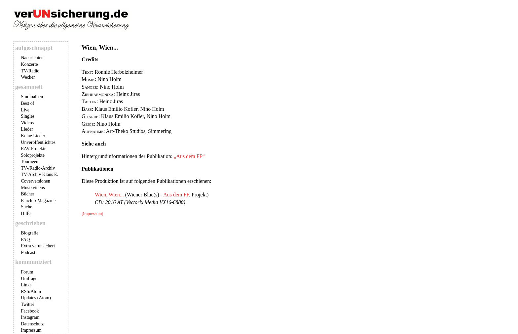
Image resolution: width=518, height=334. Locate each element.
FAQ (25, 239)
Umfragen (30, 278)
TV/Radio (30, 70)
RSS (25, 291)
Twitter (27, 304)
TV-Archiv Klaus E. (39, 174)
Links (26, 284)
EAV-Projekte (33, 148)
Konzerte (29, 64)
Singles (27, 116)
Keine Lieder (33, 135)
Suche (26, 206)
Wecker (28, 77)
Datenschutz (32, 323)
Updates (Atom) (36, 297)
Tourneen (29, 161)
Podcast (28, 252)
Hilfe (25, 213)
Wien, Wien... (109, 194)
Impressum (31, 330)
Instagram (30, 317)
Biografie (29, 232)
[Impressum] (92, 213)
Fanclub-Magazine (38, 200)
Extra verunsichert (38, 245)
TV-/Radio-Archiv (38, 168)
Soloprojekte (33, 155)
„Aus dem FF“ (189, 156)
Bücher (27, 193)
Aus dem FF (176, 194)
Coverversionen (35, 181)
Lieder (27, 129)
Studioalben (32, 96)
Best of (27, 103)
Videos (27, 122)
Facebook (30, 311)
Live (25, 109)
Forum (27, 272)
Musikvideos (33, 187)
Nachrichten (32, 57)
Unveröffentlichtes (38, 142)
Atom (35, 291)
